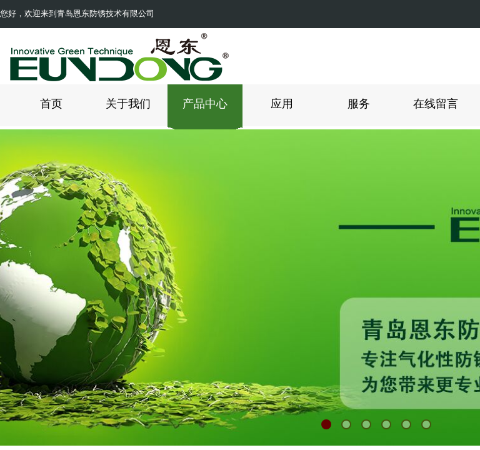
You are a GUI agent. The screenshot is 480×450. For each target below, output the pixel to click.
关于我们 (128, 104)
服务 (359, 104)
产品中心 (205, 104)
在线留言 (435, 104)
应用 (282, 104)
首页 (51, 104)
